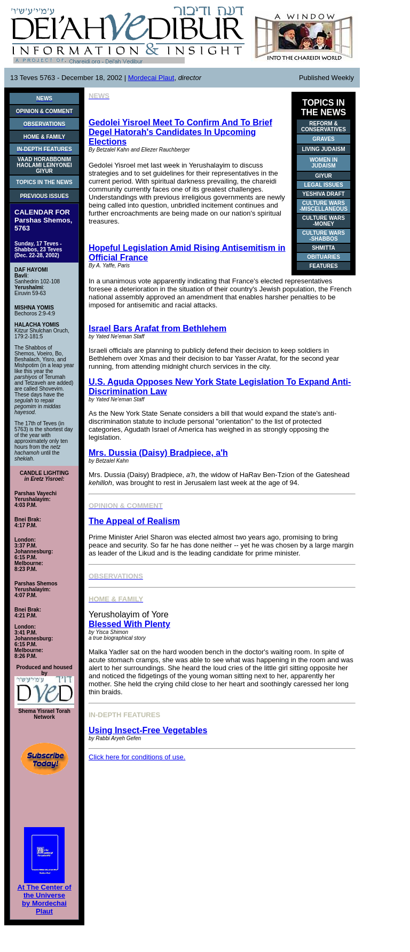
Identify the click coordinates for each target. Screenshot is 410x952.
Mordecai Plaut (151, 78)
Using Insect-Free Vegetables (148, 730)
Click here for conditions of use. (137, 757)
